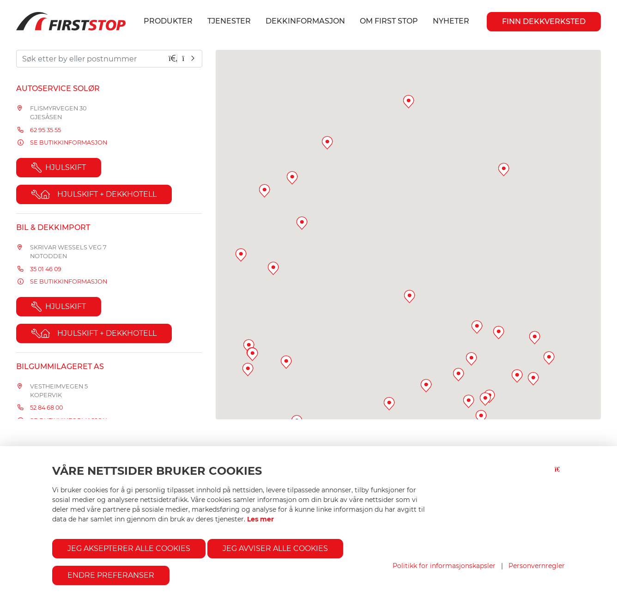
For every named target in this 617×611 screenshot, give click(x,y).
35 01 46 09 (45, 269)
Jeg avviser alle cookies (275, 548)
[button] (534, 338)
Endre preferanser (110, 575)
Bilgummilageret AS (60, 366)
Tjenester (229, 21)
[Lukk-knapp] (560, 475)
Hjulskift (58, 168)
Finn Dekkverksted (544, 21)
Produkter (168, 21)
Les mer (260, 519)
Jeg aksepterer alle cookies (128, 548)
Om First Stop (389, 21)
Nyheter (451, 21)
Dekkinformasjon (305, 21)
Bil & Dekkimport (53, 227)
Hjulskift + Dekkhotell (94, 194)
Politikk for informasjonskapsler (444, 566)
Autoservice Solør (58, 88)
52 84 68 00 (46, 407)
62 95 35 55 (45, 130)
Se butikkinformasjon (68, 142)
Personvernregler (536, 566)
